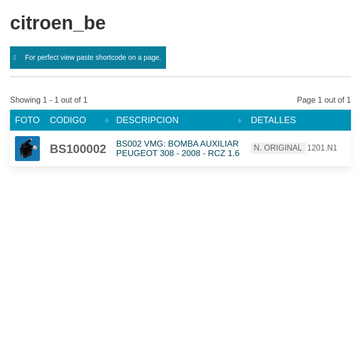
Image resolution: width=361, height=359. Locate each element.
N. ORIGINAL (278, 148)
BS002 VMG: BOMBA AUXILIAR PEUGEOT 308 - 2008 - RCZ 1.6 (177, 148)
